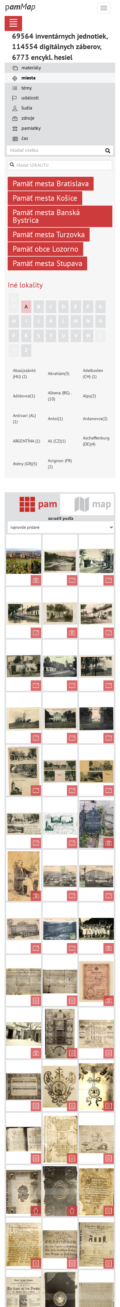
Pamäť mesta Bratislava (51, 183)
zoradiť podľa (60, 518)
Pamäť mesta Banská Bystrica (46, 216)
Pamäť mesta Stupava (47, 263)
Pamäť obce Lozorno (45, 249)
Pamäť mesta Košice (45, 198)
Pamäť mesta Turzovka (49, 234)
